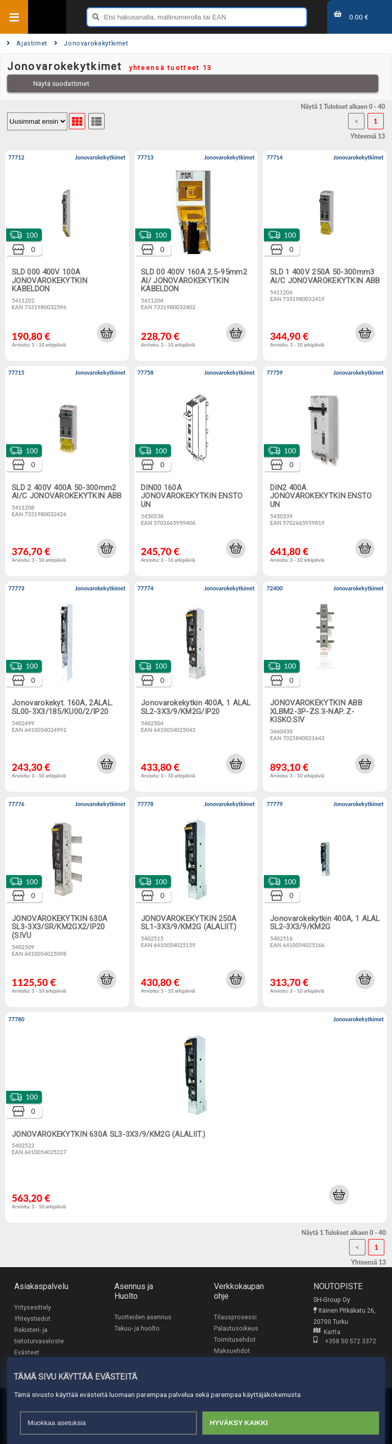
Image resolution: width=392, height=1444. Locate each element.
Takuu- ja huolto (137, 1328)
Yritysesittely (32, 1307)
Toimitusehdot (235, 1339)
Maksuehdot (232, 1351)
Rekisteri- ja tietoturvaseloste (39, 1335)
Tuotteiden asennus (143, 1317)
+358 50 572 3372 (344, 1341)
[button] (106, 332)
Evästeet (26, 1352)
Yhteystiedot (32, 1318)
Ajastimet (27, 43)
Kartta (326, 1332)
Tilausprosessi (235, 1317)
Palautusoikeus (236, 1328)
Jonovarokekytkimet (91, 43)
